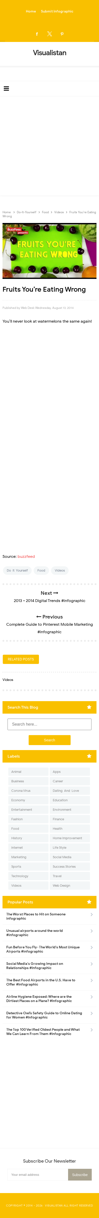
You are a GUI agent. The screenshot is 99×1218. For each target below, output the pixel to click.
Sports (16, 866)
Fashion (17, 819)
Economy (18, 800)
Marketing (18, 857)
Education (60, 800)
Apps (57, 772)
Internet (17, 847)
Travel (57, 876)
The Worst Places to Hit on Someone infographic (36, 916)
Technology (19, 876)
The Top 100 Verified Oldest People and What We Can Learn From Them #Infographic (43, 1031)
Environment (62, 810)
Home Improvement (67, 838)
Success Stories (64, 866)
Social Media (62, 857)
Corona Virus (20, 791)
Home (31, 11)
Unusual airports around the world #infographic (34, 933)
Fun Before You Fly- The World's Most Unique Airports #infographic (43, 949)
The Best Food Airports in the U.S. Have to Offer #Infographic (40, 982)
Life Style (59, 847)
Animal (16, 772)
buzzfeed (26, 556)
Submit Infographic (57, 11)
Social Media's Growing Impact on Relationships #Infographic (34, 966)
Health (57, 828)
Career (58, 781)
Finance (58, 819)
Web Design (61, 885)
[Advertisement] (49, 147)
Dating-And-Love (66, 791)
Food (41, 570)
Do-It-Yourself (17, 570)
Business (17, 781)
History (16, 838)
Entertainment (21, 810)
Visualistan (54, 1205)
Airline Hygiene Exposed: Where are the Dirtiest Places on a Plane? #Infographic (39, 999)
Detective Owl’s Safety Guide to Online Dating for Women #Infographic (44, 1015)
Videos (60, 570)
